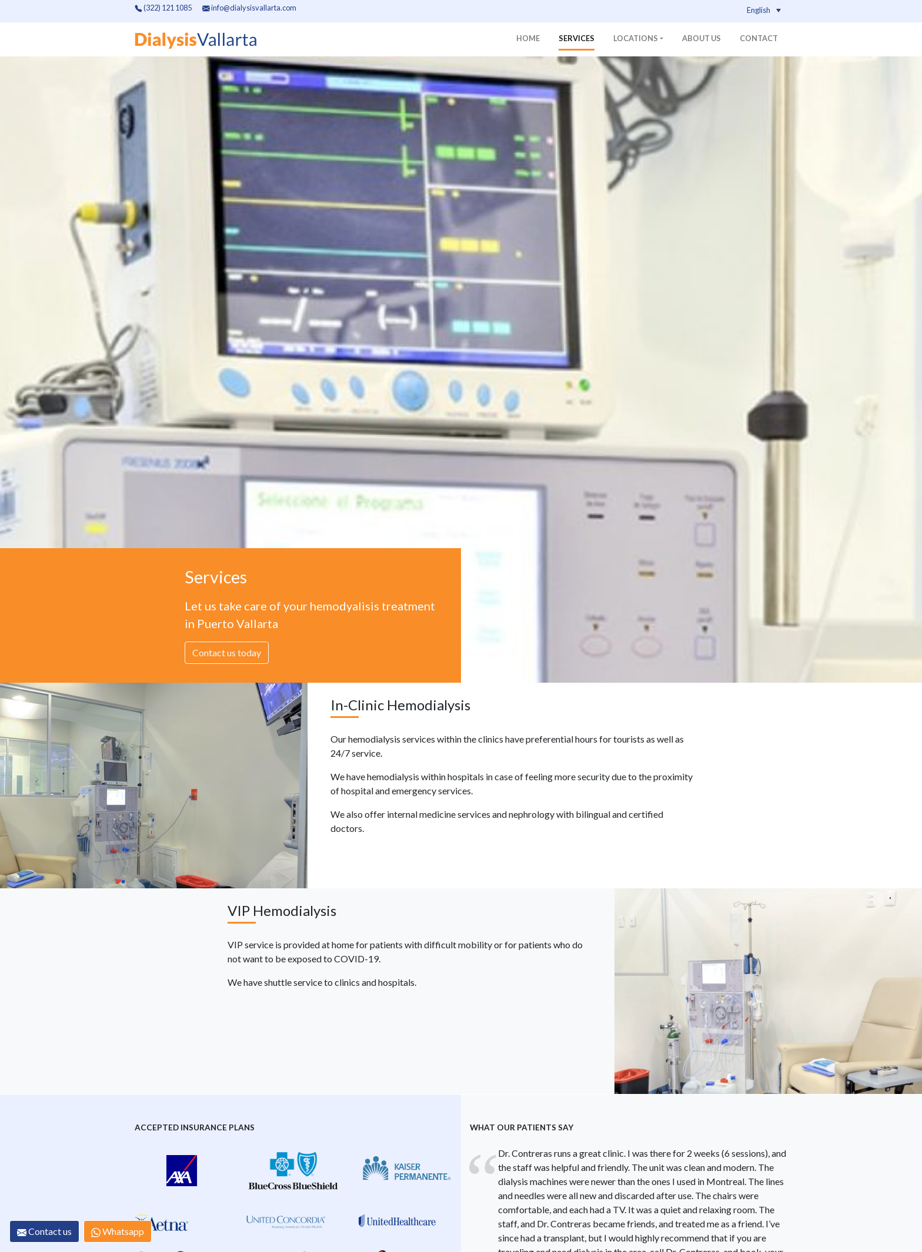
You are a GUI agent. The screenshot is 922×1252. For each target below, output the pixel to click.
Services (576, 38)
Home (528, 38)
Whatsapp (117, 1231)
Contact (759, 38)
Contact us (44, 1231)
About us (701, 38)
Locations (635, 38)
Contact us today (226, 652)
